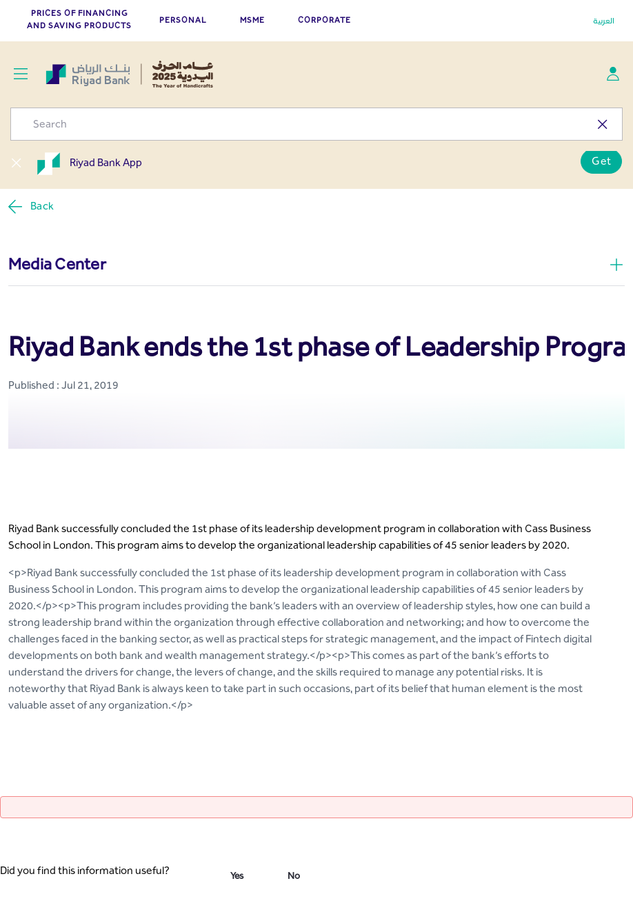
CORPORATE (324, 20)
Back (30, 206)
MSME (252, 20)
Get (601, 161)
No (294, 876)
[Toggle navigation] (20, 74)
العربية (603, 21)
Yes (236, 876)
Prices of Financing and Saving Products (79, 19)
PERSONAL (183, 20)
